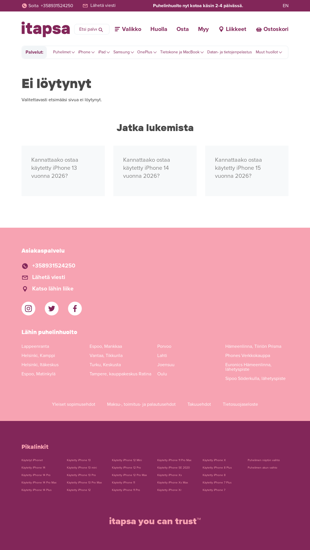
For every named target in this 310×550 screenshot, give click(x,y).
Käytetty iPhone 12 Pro (126, 467)
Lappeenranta (35, 346)
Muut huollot (267, 52)
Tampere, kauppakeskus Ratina (120, 374)
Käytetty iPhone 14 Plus (37, 490)
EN (285, 6)
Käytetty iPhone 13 (79, 460)
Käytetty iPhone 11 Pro (126, 490)
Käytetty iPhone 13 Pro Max (84, 482)
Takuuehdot (199, 404)
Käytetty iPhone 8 (214, 475)
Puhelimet (62, 52)
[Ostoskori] (271, 29)
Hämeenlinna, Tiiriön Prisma (253, 346)
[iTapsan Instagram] (28, 308)
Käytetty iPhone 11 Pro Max (174, 460)
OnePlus (144, 52)
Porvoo (164, 346)
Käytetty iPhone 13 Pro (81, 475)
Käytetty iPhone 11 (123, 482)
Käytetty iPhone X (214, 460)
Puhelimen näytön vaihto (264, 460)
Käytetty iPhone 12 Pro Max (129, 475)
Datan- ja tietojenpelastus (229, 52)
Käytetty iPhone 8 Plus (217, 467)
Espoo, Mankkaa (106, 346)
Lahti (162, 355)
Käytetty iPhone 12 (79, 490)
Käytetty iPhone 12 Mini (127, 460)
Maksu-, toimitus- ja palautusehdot (141, 404)
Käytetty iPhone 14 (33, 467)
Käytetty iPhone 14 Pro (36, 475)
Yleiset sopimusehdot (73, 404)
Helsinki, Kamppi (38, 355)
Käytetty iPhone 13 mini (82, 467)
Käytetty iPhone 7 (214, 490)
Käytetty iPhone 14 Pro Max (39, 482)
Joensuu (166, 364)
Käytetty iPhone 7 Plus (217, 482)
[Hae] (100, 29)
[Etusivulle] (46, 29)
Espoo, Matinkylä (38, 374)
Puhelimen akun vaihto (262, 467)
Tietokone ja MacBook (179, 52)
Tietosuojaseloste (240, 404)
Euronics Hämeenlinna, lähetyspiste (248, 367)
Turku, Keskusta (105, 364)
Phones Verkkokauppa (247, 355)
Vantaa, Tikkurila (106, 355)
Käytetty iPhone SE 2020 (173, 467)
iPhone (84, 52)
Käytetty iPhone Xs (169, 475)
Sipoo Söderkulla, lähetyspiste (255, 378)
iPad (102, 52)
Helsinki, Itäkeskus (40, 364)
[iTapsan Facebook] (75, 308)
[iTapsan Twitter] (52, 308)
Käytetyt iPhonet (32, 460)
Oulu (162, 374)
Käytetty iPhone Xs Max (172, 482)
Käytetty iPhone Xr (169, 490)
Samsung (121, 52)
